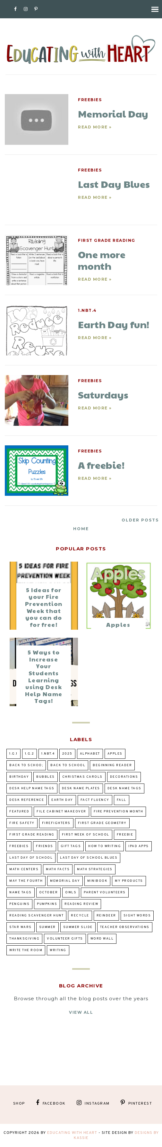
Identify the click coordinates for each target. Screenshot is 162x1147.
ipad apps (138, 846)
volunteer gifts (65, 939)
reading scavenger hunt (36, 916)
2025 (67, 754)
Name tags (20, 892)
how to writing (104, 846)
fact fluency (95, 800)
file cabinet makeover (61, 812)
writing (58, 950)
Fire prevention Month (118, 812)
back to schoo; (26, 765)
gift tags (71, 846)
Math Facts (58, 869)
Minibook (97, 881)
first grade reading (106, 240)
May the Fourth (26, 881)
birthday (19, 777)
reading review (81, 904)
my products (129, 881)
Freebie (125, 835)
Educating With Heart (72, 1132)
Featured (19, 812)
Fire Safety (22, 823)
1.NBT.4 (87, 310)
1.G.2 (29, 754)
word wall (102, 939)
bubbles (45, 777)
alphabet (90, 754)
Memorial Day (65, 881)
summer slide (78, 927)
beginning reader (112, 765)
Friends (44, 846)
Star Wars (20, 927)
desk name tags (124, 788)
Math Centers (23, 869)
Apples (118, 624)
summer (47, 927)
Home (81, 528)
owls (70, 892)
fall (121, 800)
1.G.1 (13, 754)
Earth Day (62, 800)
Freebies (90, 99)
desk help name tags (32, 788)
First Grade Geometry (102, 823)
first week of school (85, 835)
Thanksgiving (24, 939)
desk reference (26, 800)
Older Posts (140, 520)
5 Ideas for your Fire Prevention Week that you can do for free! (44, 607)
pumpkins (47, 904)
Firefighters (56, 823)
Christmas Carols (82, 777)
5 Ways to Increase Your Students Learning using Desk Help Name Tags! (44, 676)
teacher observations (124, 927)
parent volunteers (105, 892)
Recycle (80, 916)
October (48, 892)
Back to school (67, 765)
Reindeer (106, 916)
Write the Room (25, 950)
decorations (124, 777)
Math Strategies (95, 869)
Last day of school (31, 858)
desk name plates (81, 788)
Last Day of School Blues (88, 858)
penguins (19, 904)
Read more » (95, 127)
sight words (137, 916)
